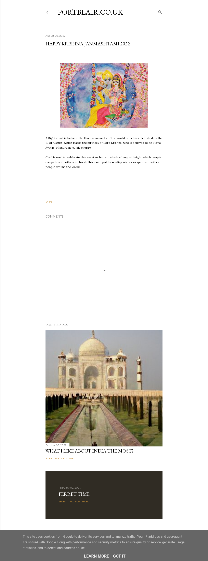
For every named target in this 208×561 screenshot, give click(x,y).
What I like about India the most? (90, 451)
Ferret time (74, 494)
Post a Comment (65, 458)
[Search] (160, 11)
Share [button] (49, 201)
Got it (119, 556)
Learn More (96, 556)
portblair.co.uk (90, 12)
